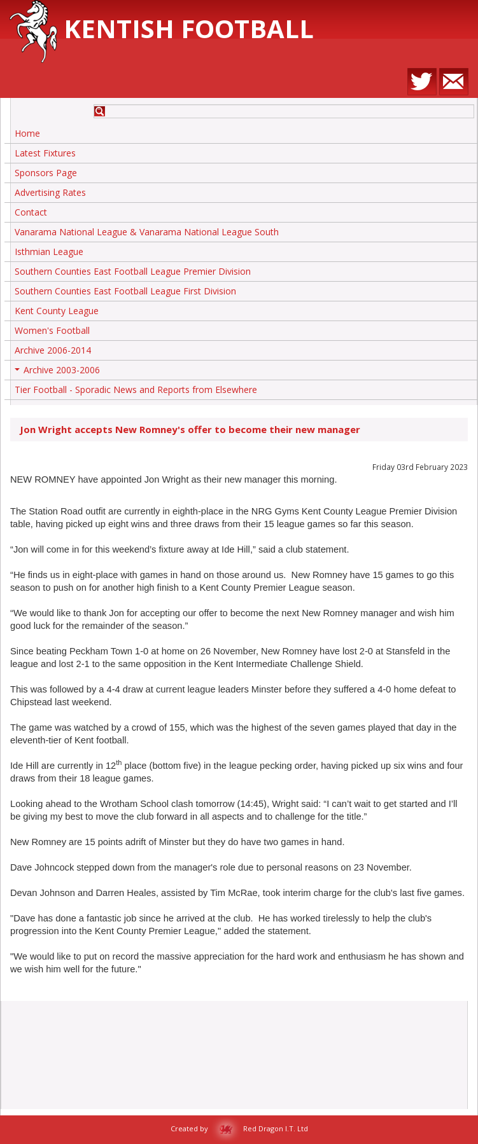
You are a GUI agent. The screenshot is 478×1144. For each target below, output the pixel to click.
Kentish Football (162, 28)
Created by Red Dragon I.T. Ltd (239, 1128)
